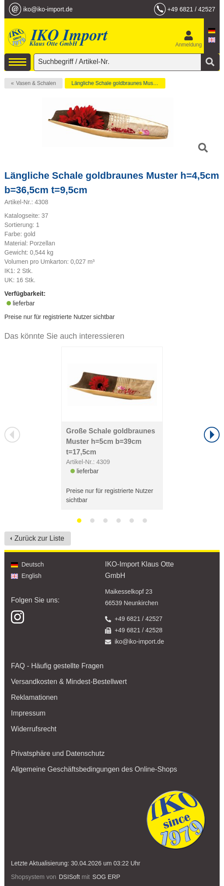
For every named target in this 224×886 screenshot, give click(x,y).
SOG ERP (106, 876)
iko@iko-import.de (48, 9)
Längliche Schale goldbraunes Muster (115, 83)
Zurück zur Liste (39, 538)
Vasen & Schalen (36, 83)
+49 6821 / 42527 (191, 9)
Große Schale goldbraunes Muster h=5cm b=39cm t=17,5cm (110, 441)
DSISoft (69, 876)
